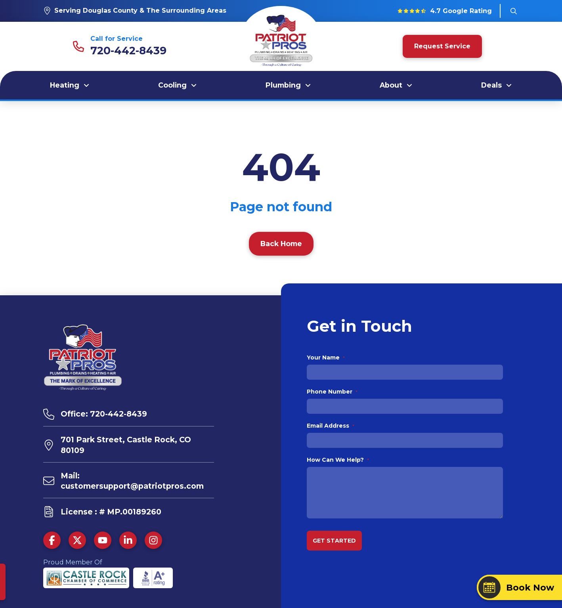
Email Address (331, 425)
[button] (513, 11)
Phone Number (332, 391)
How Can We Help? (338, 459)
